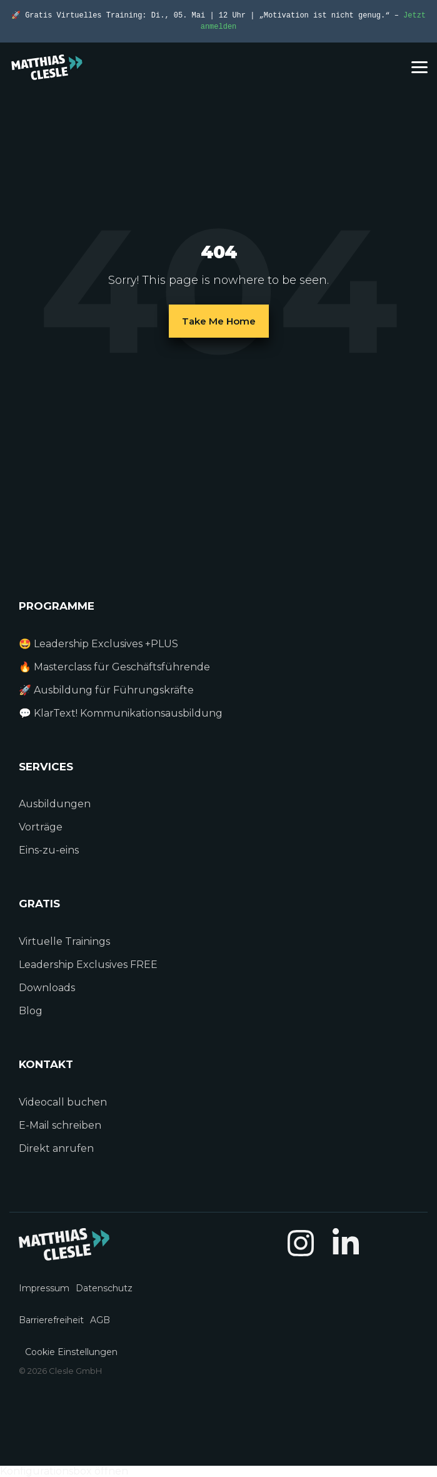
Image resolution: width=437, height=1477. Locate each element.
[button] (419, 66)
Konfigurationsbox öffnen (64, 1471)
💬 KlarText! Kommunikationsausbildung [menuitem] (121, 713)
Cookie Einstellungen (71, 1352)
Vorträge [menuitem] (41, 827)
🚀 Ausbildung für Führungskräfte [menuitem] (106, 690)
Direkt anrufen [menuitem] (56, 1148)
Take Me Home (219, 321)
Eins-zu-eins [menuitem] (50, 850)
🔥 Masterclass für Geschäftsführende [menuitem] (114, 667)
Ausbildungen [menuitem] (55, 804)
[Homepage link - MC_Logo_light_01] (64, 1254)
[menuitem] (47, 1281)
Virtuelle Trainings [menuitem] (64, 941)
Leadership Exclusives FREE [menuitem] (88, 964)
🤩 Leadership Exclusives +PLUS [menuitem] (98, 644)
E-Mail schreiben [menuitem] (60, 1125)
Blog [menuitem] (31, 1011)
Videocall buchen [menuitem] (63, 1102)
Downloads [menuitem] (47, 988)
